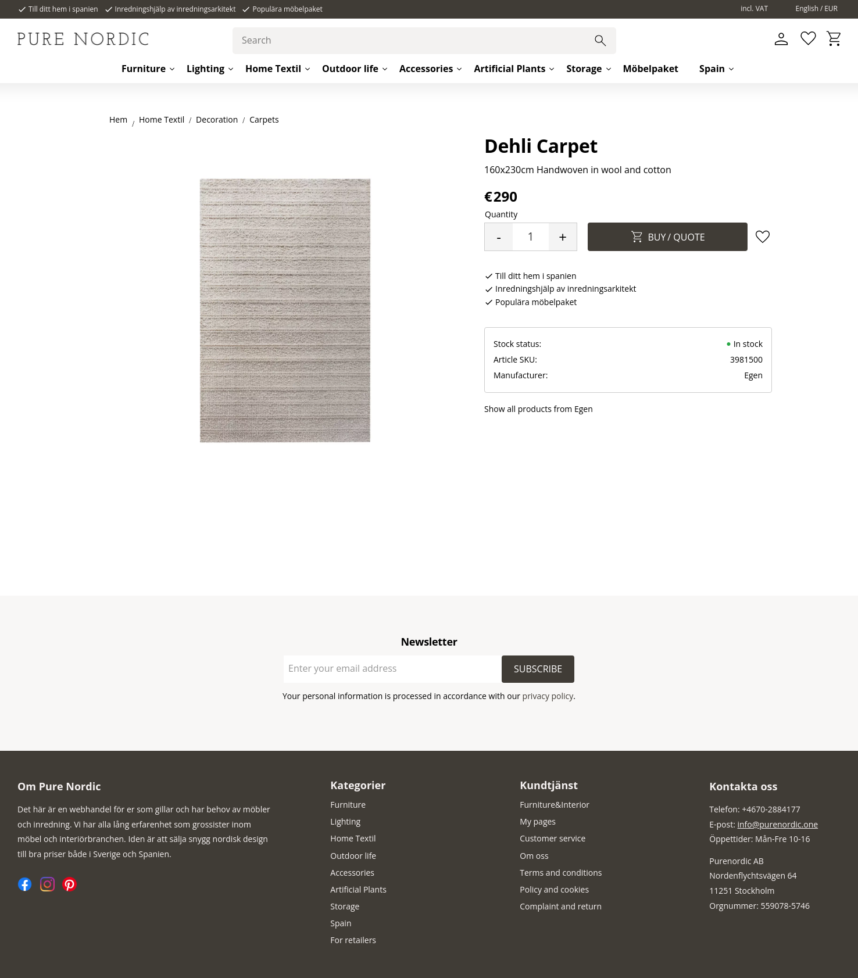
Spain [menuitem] (712, 68)
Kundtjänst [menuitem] (549, 785)
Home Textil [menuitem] (273, 68)
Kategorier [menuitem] (357, 785)
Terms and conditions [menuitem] (561, 872)
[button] (807, 39)
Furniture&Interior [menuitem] (554, 804)
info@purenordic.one (778, 824)
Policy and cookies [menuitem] (554, 889)
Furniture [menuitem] (143, 68)
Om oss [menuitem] (534, 855)
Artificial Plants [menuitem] (509, 68)
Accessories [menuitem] (426, 68)
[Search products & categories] (424, 40)
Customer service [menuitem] (552, 838)
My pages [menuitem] (538, 821)
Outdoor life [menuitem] (350, 68)
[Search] (600, 40)
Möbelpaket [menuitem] (651, 68)
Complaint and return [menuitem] (561, 906)
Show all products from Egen (538, 408)
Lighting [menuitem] (205, 68)
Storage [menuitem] (584, 68)
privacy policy (548, 695)
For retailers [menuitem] (353, 939)
